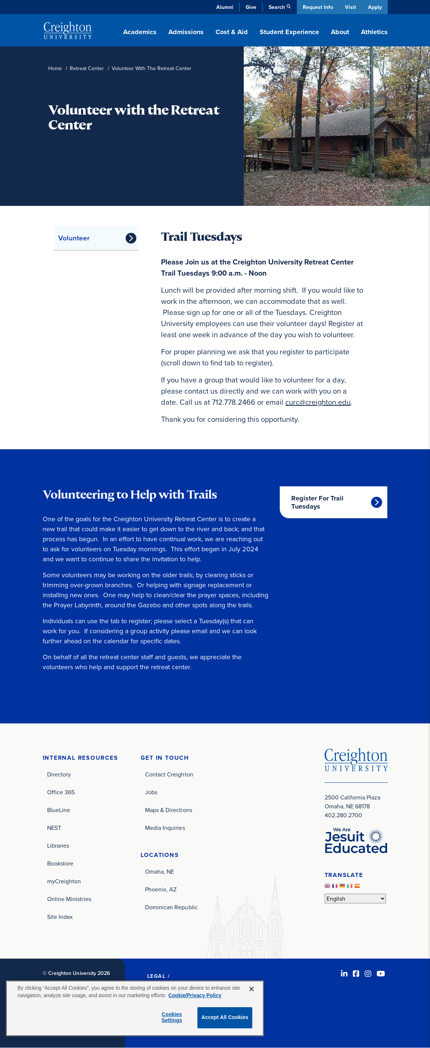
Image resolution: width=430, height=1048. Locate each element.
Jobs (151, 792)
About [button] (340, 32)
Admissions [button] (186, 32)
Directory (59, 774)
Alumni (224, 7)
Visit (350, 7)
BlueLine (58, 810)
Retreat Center (87, 68)
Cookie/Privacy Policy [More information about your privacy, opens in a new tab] (194, 995)
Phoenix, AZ (161, 889)
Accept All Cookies (225, 1017)
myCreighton (64, 881)
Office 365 (61, 792)
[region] (135, 1008)
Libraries (58, 845)
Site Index (60, 917)
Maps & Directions (168, 810)
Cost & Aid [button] (232, 32)
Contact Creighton (169, 774)
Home (55, 68)
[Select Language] (355, 898)
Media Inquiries (165, 828)
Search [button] (276, 7)
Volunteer (74, 238)
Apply (375, 7)
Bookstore (60, 863)
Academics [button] (140, 32)
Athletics (374, 32)
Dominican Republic (171, 907)
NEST (54, 828)
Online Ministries (69, 899)
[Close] (251, 989)
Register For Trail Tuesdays (317, 502)
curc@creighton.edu (318, 402)
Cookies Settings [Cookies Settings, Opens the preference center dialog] (171, 1018)
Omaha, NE (159, 871)
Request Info (317, 7)
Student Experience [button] (289, 32)
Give (250, 7)
